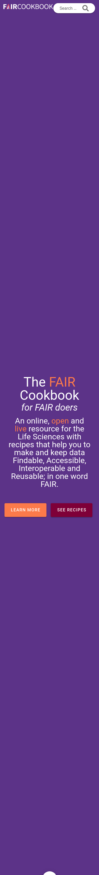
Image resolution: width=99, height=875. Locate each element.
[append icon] (85, 8)
